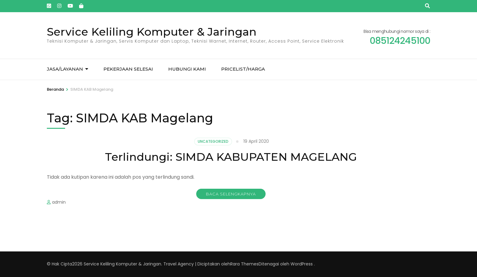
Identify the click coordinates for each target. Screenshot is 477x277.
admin (59, 202)
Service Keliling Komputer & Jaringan (151, 31)
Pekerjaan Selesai (128, 69)
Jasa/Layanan (65, 69)
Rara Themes (244, 264)
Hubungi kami (187, 69)
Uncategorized (213, 141)
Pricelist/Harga (243, 69)
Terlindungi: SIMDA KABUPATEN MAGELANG (231, 156)
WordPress (302, 264)
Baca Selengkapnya (231, 193)
